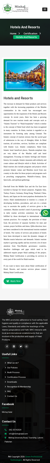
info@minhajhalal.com (18, 434)
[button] (44, 9)
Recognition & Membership (18, 387)
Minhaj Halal (7, 412)
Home (15, 33)
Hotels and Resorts (26, 37)
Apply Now (13, 281)
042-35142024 (15, 430)
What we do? (12, 363)
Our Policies (11, 367)
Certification (32, 33)
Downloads (11, 382)
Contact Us (11, 396)
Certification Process (15, 377)
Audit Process (12, 372)
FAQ (8, 391)
